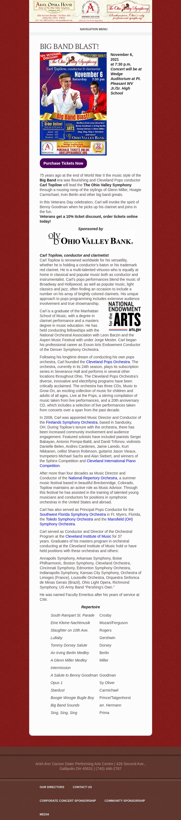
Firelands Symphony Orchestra (72, 422)
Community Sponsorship (125, 800)
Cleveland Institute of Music (88, 536)
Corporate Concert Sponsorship (68, 800)
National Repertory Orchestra (92, 478)
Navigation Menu (93, 29)
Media (44, 814)
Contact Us (82, 787)
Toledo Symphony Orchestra (69, 519)
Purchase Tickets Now (63, 163)
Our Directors (52, 787)
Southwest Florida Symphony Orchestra (73, 514)
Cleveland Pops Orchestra (108, 362)
